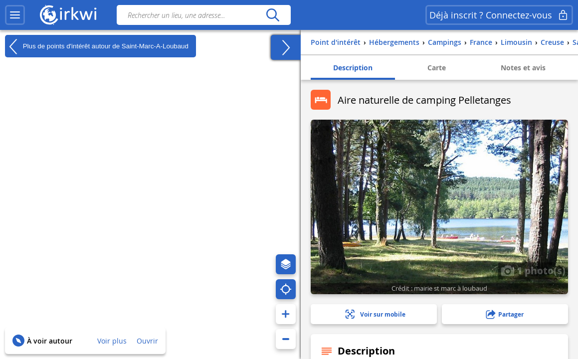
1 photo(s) (533, 270)
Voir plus (112, 341)
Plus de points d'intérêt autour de (97, 46)
